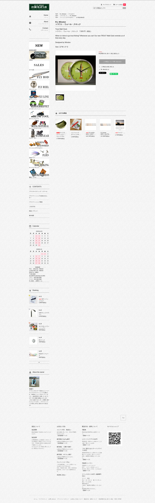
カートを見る (120, 4)
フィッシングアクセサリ (66, 17)
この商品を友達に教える (107, 66)
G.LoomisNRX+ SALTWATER (106, 133)
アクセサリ (71, 14)
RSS (115, 499)
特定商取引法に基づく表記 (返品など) (109, 53)
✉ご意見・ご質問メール (35, 281)
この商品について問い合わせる (112, 61)
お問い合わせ (52, 499)
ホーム (35, 499)
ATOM (119, 499)
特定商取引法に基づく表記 (106, 499)
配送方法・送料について (90, 499)
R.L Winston (63, 14)
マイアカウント (107, 4)
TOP (56, 14)
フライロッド (63, 15)
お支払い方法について (77, 499)
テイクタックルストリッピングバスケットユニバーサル (64, 134)
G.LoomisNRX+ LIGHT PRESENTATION (95, 133)
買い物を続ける (105, 69)
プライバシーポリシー (63, 499)
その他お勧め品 (80, 17)
